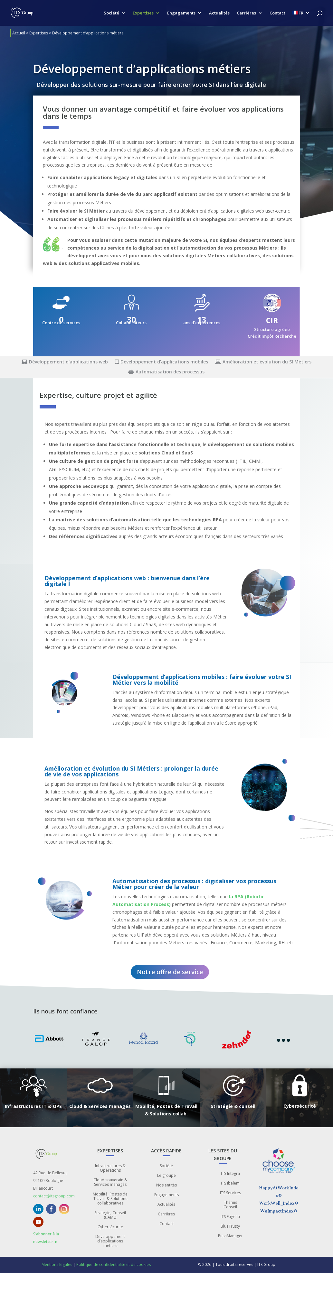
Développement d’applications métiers (110, 1241)
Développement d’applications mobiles (161, 362)
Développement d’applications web (65, 362)
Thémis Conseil (230, 1205)
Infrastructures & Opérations (110, 1168)
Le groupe (166, 1175)
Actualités (219, 13)
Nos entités (166, 1185)
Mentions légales (57, 1264)
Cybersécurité (110, 1227)
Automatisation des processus (166, 372)
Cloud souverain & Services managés (110, 1182)
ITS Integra (230, 1173)
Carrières (246, 13)
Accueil (18, 33)
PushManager (230, 1236)
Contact (277, 13)
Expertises (143, 13)
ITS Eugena (230, 1216)
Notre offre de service (170, 972)
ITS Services (230, 1193)
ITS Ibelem (230, 1183)
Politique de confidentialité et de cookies (113, 1264)
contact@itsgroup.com (54, 1196)
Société (111, 13)
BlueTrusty (230, 1226)
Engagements (181, 13)
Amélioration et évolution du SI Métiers (263, 362)
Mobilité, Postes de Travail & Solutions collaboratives (110, 1199)
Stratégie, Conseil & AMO (110, 1215)
